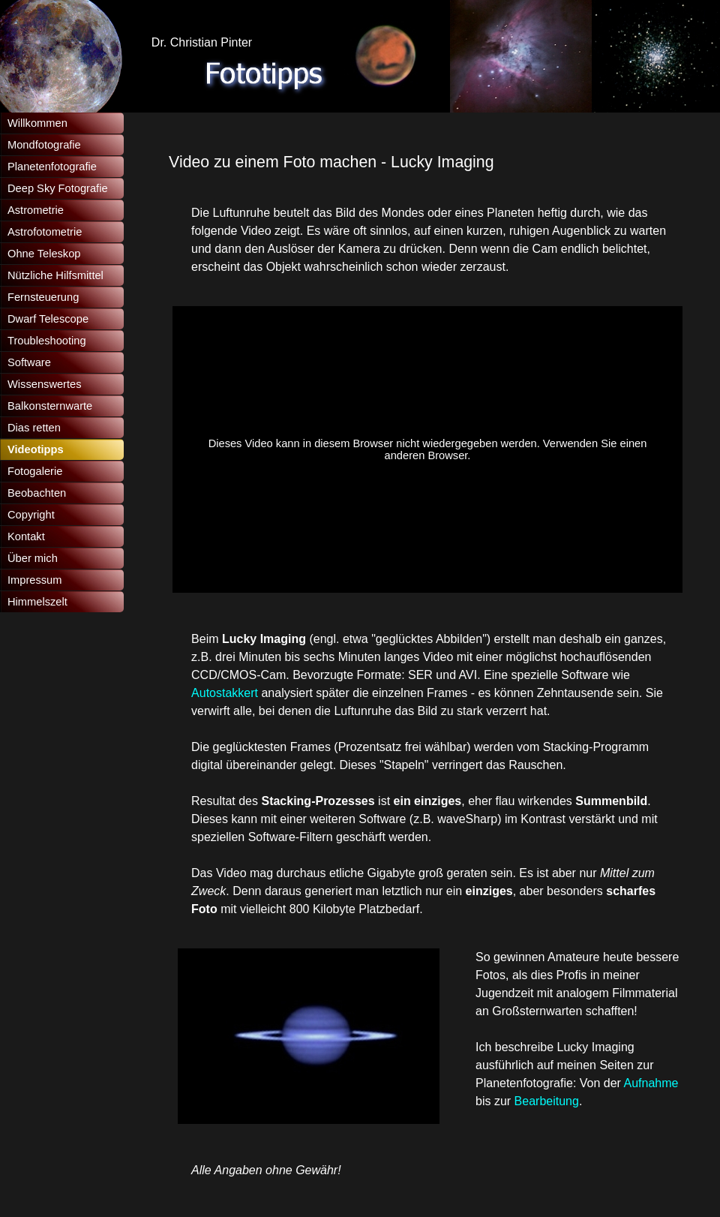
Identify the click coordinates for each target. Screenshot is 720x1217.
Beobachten (37, 493)
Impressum (35, 580)
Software (29, 362)
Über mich (33, 558)
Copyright (31, 515)
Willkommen (38, 123)
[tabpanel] (420, 162)
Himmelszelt (38, 602)
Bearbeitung (546, 1101)
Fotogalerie (35, 471)
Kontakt (26, 536)
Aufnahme (651, 1083)
